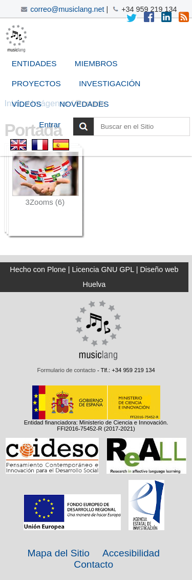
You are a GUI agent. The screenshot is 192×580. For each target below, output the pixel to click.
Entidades (34, 63)
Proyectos (36, 83)
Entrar (49, 124)
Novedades (84, 104)
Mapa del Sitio (58, 553)
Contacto (93, 564)
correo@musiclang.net (67, 9)
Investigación (109, 83)
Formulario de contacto (66, 370)
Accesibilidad (131, 553)
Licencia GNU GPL (103, 269)
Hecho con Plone (38, 269)
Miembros (96, 63)
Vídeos (26, 104)
